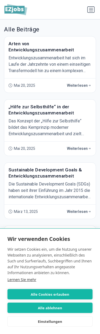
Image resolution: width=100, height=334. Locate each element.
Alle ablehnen (50, 308)
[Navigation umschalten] (91, 10)
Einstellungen (50, 321)
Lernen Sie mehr (21, 279)
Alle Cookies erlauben (50, 294)
